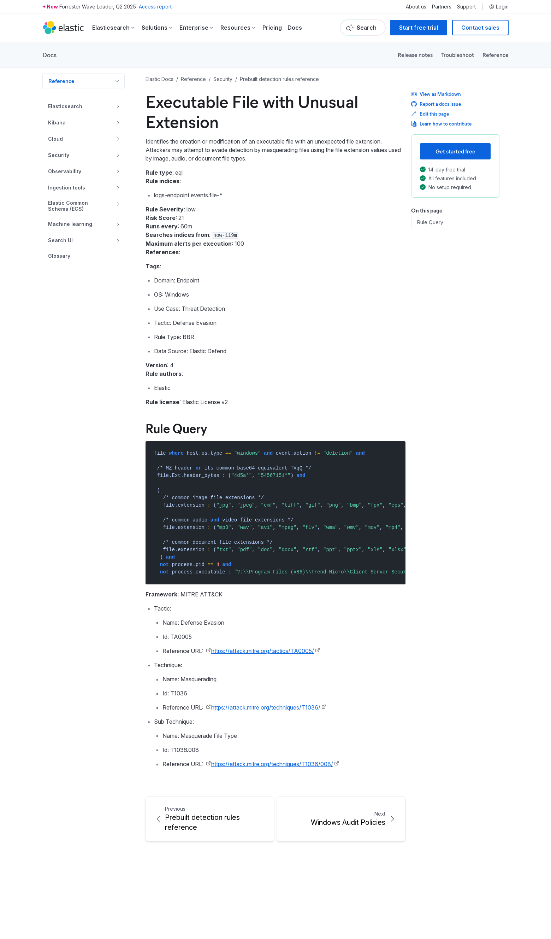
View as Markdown (436, 94)
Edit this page (430, 113)
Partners (441, 6)
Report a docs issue (436, 103)
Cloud (55, 139)
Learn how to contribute (441, 123)
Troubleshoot (457, 54)
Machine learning (70, 224)
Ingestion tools (66, 188)
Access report (155, 7)
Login (499, 7)
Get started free (455, 151)
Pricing (272, 27)
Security (58, 155)
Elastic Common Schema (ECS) (68, 206)
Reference (495, 54)
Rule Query (430, 222)
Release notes (415, 54)
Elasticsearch (65, 106)
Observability (64, 171)
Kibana (57, 122)
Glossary (59, 256)
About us (416, 6)
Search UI (60, 240)
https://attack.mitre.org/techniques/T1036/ (265, 707)
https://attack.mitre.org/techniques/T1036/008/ (272, 764)
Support (466, 6)
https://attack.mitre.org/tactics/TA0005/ (262, 650)
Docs (295, 27)
